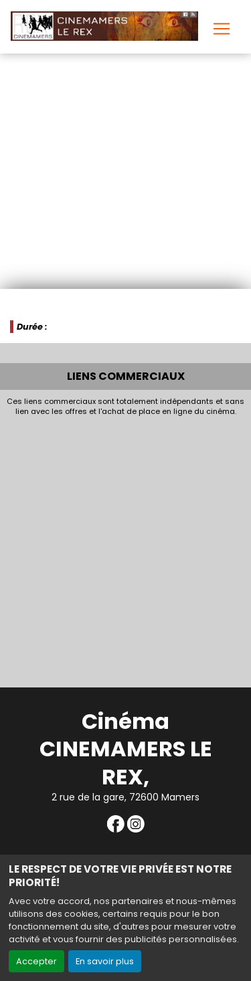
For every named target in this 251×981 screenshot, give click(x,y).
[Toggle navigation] (221, 28)
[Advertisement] (125, 548)
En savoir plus (105, 961)
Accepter (36, 961)
